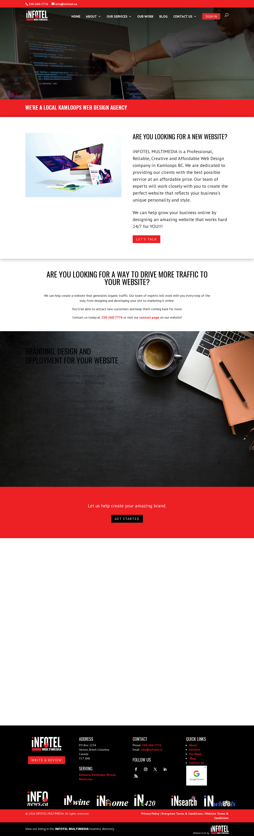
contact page (149, 317)
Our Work (145, 16)
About (91, 16)
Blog (163, 16)
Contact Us (182, 16)
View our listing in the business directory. (70, 829)
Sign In (211, 16)
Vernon (110, 775)
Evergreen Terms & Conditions (182, 813)
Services (194, 749)
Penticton (85, 779)
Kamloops (98, 775)
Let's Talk (146, 239)
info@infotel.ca (151, 749)
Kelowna (84, 775)
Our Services (117, 16)
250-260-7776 (38, 4)
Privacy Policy (150, 813)
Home (75, 16)
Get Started (127, 519)
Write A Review (46, 760)
